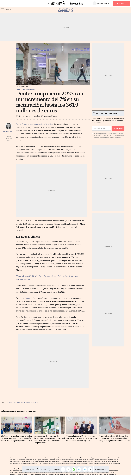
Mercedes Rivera (8, 131)
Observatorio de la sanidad (25, 89)
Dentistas (9, 402)
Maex (28, 298)
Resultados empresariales (29, 402)
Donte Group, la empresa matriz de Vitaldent (34, 124)
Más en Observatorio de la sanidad (18, 411)
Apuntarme (118, 128)
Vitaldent (17, 402)
